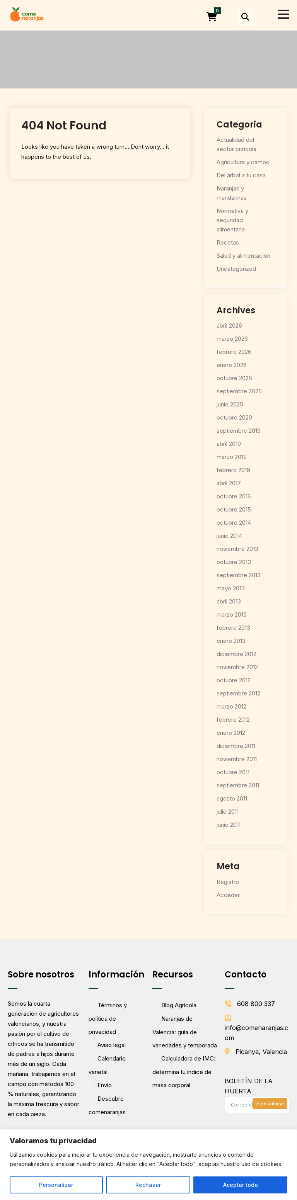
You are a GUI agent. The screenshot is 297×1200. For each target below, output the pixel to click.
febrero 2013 (233, 627)
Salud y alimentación (243, 255)
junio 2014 (229, 535)
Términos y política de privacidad (108, 1018)
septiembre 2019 (239, 430)
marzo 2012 (231, 706)
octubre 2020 (234, 417)
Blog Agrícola (178, 1005)
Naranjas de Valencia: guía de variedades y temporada (184, 1032)
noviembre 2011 (237, 759)
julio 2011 (228, 811)
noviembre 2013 (237, 548)
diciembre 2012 (236, 654)
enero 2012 (231, 732)
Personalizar (56, 1184)
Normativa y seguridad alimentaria (232, 220)
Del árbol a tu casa (241, 175)
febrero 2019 (233, 470)
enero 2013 (231, 640)
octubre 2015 (234, 509)
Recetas (228, 242)
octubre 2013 (234, 562)
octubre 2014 (234, 522)
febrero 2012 (233, 719)
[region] (148, 1164)
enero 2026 (232, 365)
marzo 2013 (232, 614)
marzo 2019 (232, 457)
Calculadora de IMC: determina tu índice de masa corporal (183, 1072)
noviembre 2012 (237, 667)
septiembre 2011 (238, 785)
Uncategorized (236, 268)
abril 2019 (229, 443)
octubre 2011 (233, 772)
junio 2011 (229, 824)
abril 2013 (229, 601)
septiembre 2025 (239, 391)
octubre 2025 (234, 378)
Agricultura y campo (243, 162)
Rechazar (148, 1184)
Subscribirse (270, 1104)
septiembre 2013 (239, 575)
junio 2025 (230, 404)
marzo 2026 (232, 338)
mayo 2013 (231, 588)
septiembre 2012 (238, 693)
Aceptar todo (240, 1184)
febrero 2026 (234, 351)
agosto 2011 (232, 798)
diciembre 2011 (236, 746)
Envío (104, 1085)
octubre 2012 (234, 680)
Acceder (228, 895)
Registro (228, 882)
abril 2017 (229, 483)
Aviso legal (111, 1045)
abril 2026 (229, 325)
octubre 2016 (234, 496)
